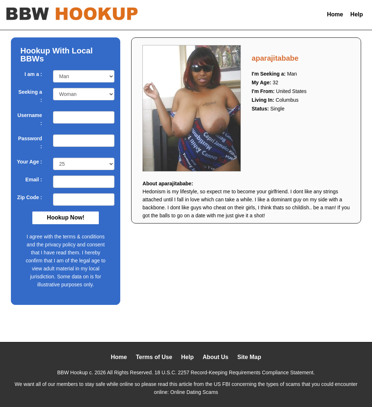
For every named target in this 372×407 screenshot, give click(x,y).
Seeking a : (30, 96)
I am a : (33, 74)
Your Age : (29, 162)
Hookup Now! (65, 217)
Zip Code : (29, 197)
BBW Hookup (72, 372)
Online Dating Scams (194, 392)
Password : (30, 142)
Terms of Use (154, 357)
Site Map (249, 357)
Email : (33, 179)
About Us (216, 357)
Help (356, 14)
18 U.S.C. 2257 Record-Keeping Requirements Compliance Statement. (234, 372)
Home (335, 14)
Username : (29, 119)
